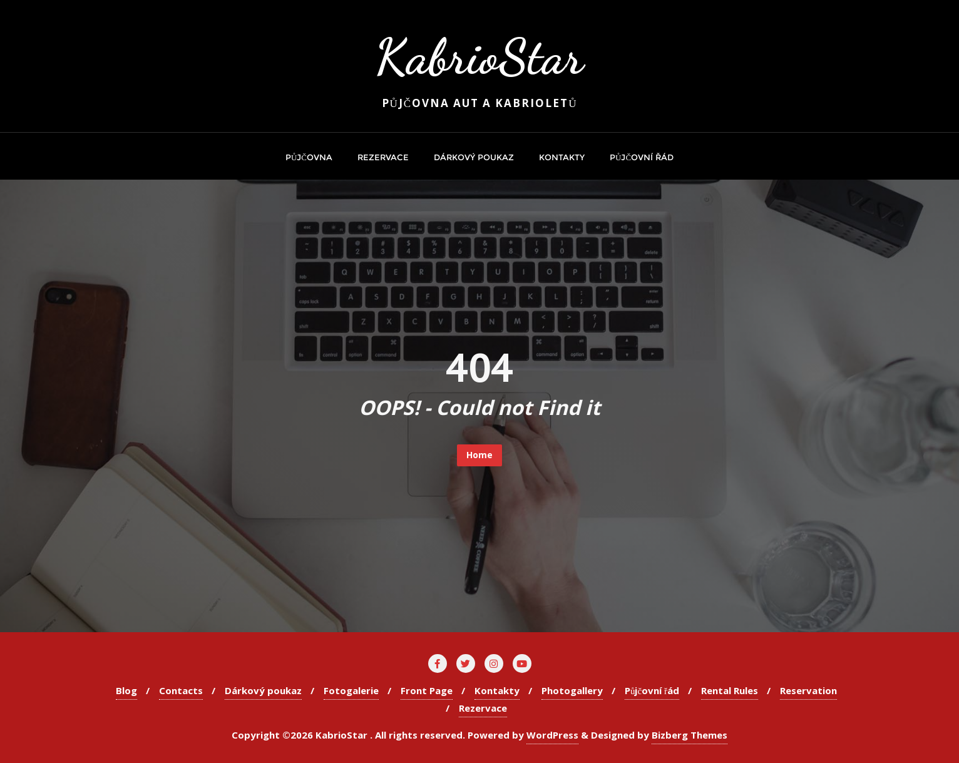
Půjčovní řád (652, 690)
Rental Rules (729, 690)
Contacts (181, 690)
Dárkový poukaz (263, 690)
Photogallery (572, 690)
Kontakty (497, 690)
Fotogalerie (351, 690)
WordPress (552, 735)
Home (479, 455)
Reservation (808, 690)
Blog (126, 690)
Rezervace (483, 708)
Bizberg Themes (689, 735)
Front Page (427, 690)
